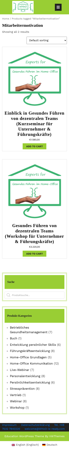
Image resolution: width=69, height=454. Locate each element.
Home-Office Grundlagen (28, 357)
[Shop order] (47, 40)
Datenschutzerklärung (35, 425)
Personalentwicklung (25, 376)
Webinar (16, 401)
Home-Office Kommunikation (31, 363)
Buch (13, 338)
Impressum (9, 425)
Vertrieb (16, 395)
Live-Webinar (19, 370)
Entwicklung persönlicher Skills (33, 344)
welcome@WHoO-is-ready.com (45, 428)
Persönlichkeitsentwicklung (30, 382)
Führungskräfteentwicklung (30, 351)
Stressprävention (22, 388)
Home (5, 18)
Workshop (17, 407)
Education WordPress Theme (24, 436)
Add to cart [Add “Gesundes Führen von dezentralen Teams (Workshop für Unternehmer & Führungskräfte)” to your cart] (34, 253)
